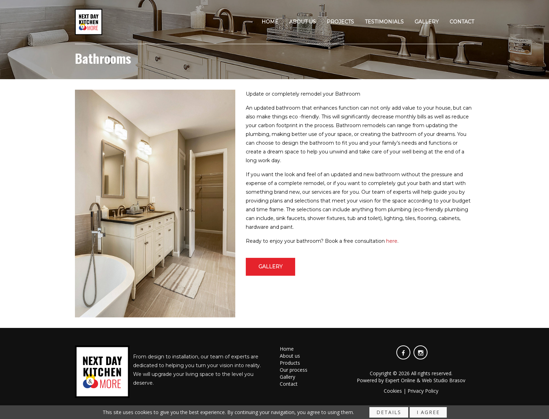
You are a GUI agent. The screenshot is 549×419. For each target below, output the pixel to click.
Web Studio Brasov (443, 380)
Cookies (393, 390)
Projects (340, 22)
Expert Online (400, 380)
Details (388, 413)
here (391, 241)
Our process (293, 369)
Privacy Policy (423, 390)
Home (270, 22)
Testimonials (384, 22)
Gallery (427, 22)
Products (290, 362)
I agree (428, 413)
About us (302, 22)
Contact (462, 22)
